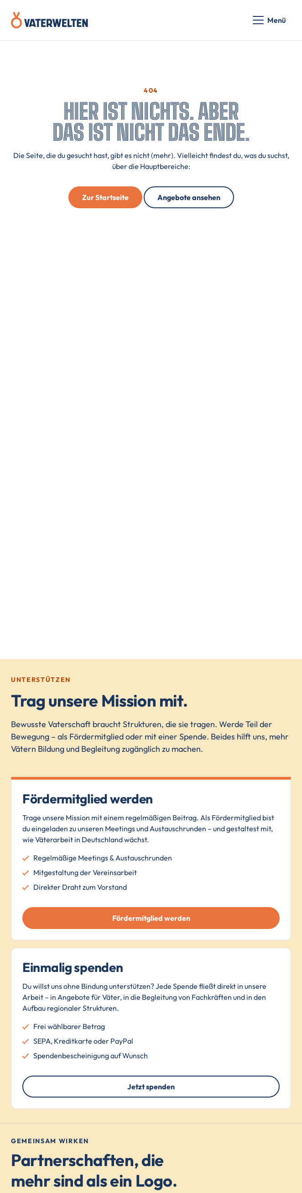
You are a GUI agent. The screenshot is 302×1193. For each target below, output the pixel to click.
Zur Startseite (105, 197)
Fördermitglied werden (151, 918)
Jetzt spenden (151, 1086)
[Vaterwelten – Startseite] (49, 20)
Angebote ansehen (188, 197)
